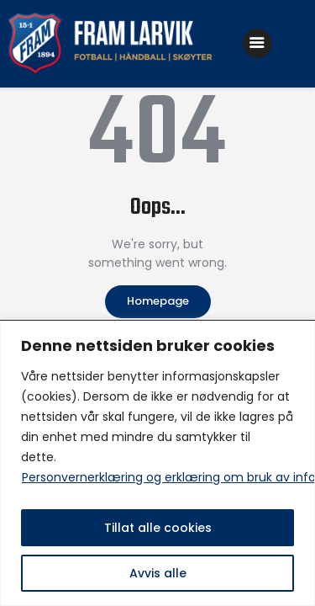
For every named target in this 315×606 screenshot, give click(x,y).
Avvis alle (157, 573)
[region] (157, 463)
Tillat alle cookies (158, 527)
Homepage (158, 301)
